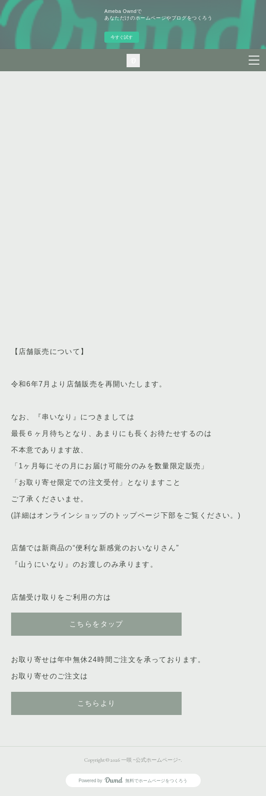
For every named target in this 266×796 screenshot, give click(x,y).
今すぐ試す (122, 37)
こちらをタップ (96, 624)
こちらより (96, 703)
